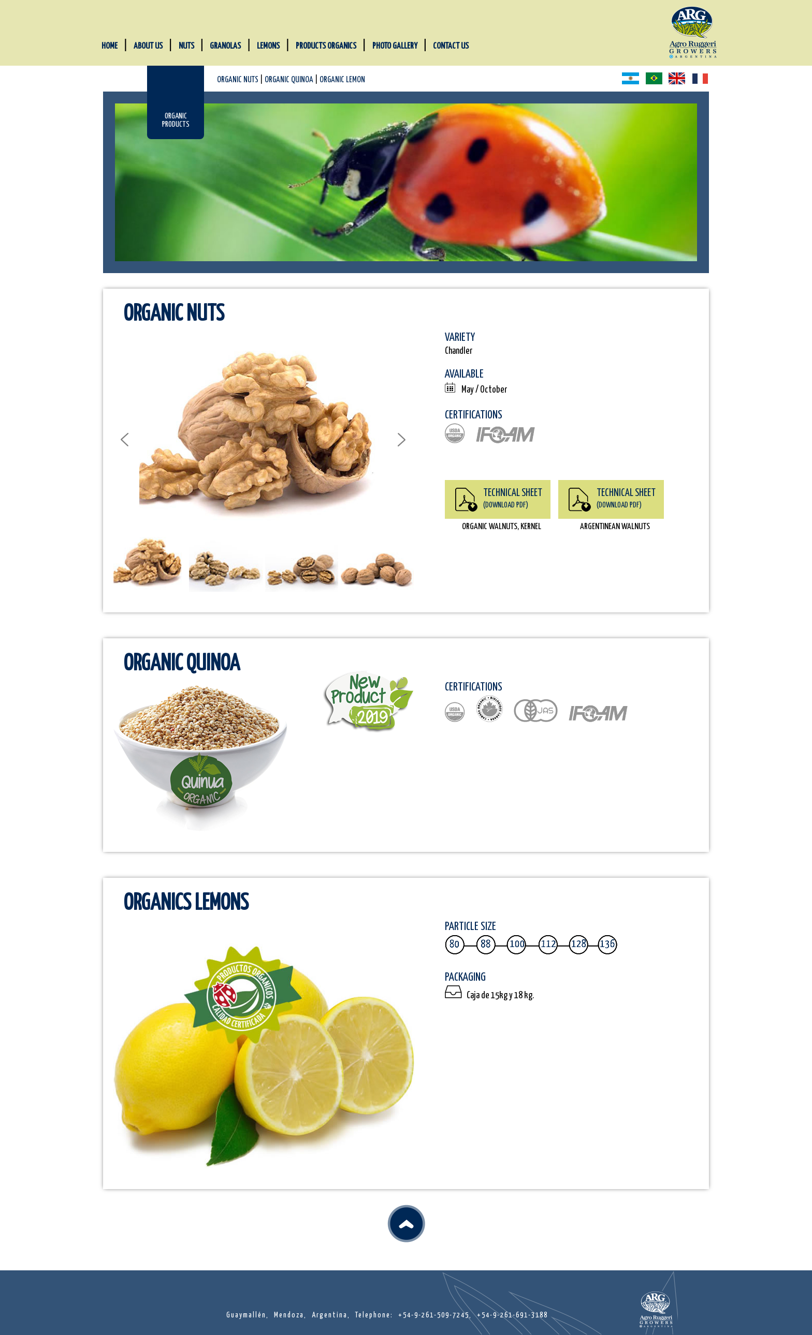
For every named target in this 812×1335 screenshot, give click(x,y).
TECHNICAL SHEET (512, 498)
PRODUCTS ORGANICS (326, 46)
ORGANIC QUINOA (289, 80)
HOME (110, 46)
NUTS (186, 46)
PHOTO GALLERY (394, 46)
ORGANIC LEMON (342, 80)
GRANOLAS (225, 46)
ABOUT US (148, 46)
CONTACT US (451, 46)
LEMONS (268, 46)
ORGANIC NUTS (237, 80)
